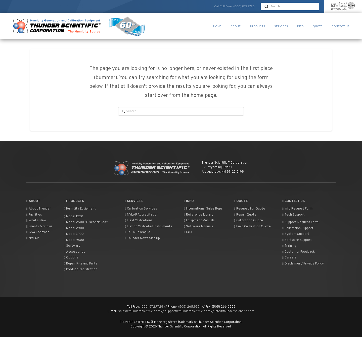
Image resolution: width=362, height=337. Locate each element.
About (33, 201)
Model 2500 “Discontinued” (86, 222)
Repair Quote (245, 215)
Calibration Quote (248, 221)
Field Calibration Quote (252, 227)
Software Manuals (198, 227)
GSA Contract (37, 232)
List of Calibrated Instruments (148, 227)
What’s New (36, 221)
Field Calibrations (139, 221)
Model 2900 (74, 228)
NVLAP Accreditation (141, 215)
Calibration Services (141, 209)
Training (289, 246)
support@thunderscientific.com (187, 311)
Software (72, 246)
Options (71, 258)
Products (74, 201)
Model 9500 (74, 240)
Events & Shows (39, 227)
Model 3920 (74, 234)
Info (189, 201)
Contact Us (293, 201)
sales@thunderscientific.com (139, 311)
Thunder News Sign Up (142, 238)
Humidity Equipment (80, 209)
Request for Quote (249, 209)
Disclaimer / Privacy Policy (303, 264)
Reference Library (198, 215)
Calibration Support (297, 228)
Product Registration (81, 269)
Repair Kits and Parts (81, 264)
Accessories (74, 252)
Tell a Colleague (137, 232)
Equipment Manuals (199, 221)
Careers (289, 258)
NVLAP (32, 238)
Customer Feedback (298, 252)
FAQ (188, 232)
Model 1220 (73, 217)
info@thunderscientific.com (234, 311)
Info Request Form (297, 209)
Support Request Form (300, 222)
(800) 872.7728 (244, 7)
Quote (241, 201)
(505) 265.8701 (189, 307)
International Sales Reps (203, 209)
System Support (295, 234)
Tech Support (293, 215)
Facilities (34, 215)
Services (134, 201)
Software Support (297, 240)
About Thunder (38, 209)
